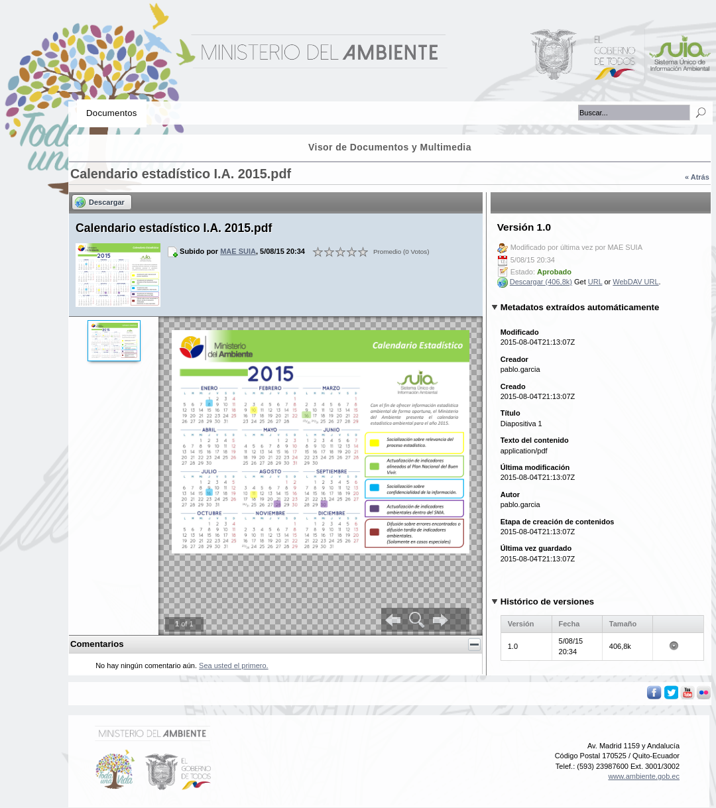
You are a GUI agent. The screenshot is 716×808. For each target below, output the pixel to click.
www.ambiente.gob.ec (644, 776)
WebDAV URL (635, 282)
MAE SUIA (238, 251)
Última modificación (535, 467)
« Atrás (697, 177)
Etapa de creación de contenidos (558, 522)
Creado (513, 386)
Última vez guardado (536, 548)
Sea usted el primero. (233, 665)
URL (595, 282)
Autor (510, 494)
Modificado (520, 332)
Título (510, 413)
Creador (514, 359)
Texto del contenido (535, 440)
